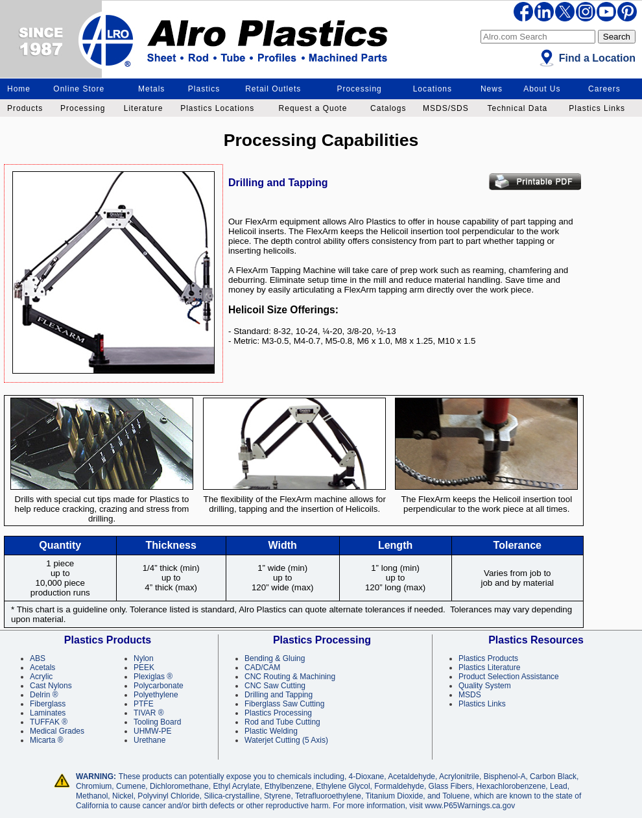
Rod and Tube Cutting (282, 722)
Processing (359, 88)
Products (25, 108)
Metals (151, 88)
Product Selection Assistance (508, 676)
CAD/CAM (262, 667)
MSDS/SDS (446, 108)
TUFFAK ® (48, 722)
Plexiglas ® (153, 676)
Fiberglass (47, 703)
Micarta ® (47, 740)
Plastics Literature (489, 667)
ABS (37, 658)
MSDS (469, 694)
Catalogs (388, 108)
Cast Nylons (51, 685)
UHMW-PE (152, 731)
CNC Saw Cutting (274, 685)
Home (18, 88)
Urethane (149, 740)
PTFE (144, 703)
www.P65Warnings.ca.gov (470, 805)
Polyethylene (156, 694)
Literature (143, 108)
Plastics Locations (217, 108)
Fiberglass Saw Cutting (284, 703)
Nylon (144, 658)
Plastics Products (488, 658)
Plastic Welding (271, 731)
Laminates (47, 712)
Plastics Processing (278, 712)
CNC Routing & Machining (289, 676)
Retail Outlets (273, 88)
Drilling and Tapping (278, 694)
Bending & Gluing (274, 658)
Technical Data (517, 108)
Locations (432, 88)
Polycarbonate (159, 685)
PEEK (144, 667)
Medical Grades (57, 731)
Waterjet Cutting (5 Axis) (286, 740)
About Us (541, 88)
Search (616, 37)
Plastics (204, 88)
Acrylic (41, 676)
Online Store (78, 88)
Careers (604, 88)
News (492, 88)
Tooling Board (157, 722)
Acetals (42, 667)
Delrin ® (44, 694)
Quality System (484, 685)
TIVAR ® (149, 712)
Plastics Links (597, 108)
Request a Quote (313, 108)
